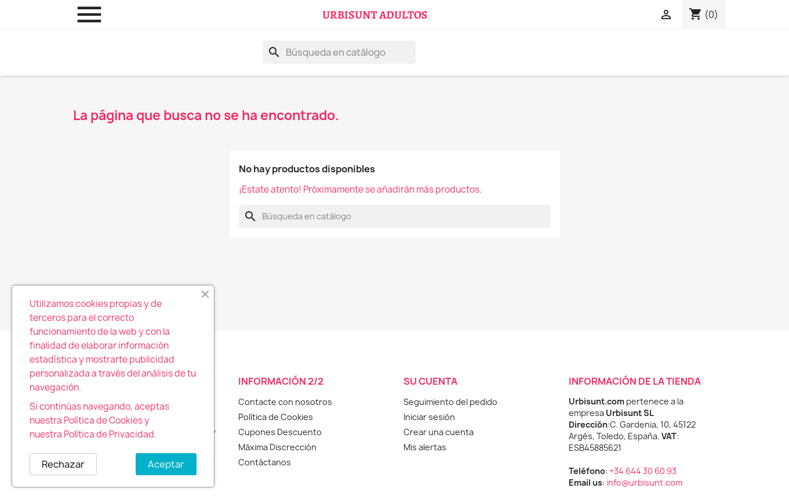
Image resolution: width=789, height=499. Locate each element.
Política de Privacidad (109, 434)
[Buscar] (339, 52)
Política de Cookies (275, 416)
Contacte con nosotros (285, 401)
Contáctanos (264, 462)
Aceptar (166, 464)
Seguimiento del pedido (450, 401)
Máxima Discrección (277, 447)
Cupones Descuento (280, 431)
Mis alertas (424, 447)
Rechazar (63, 464)
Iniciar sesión (429, 416)
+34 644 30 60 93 (643, 470)
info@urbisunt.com (644, 482)
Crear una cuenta (438, 431)
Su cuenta (430, 381)
